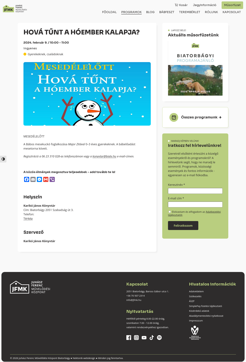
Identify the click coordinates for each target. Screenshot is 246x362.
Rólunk (211, 12)
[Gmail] (46, 180)
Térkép (28, 218)
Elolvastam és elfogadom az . (194, 213)
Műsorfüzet (232, 5)
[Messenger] (39, 180)
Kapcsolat (232, 12)
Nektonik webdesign (84, 358)
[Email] (33, 180)
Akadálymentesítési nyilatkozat (206, 315)
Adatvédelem (196, 291)
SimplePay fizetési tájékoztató (205, 306)
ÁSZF (191, 301)
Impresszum (196, 320)
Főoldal (109, 12)
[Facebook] (26, 180)
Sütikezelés (195, 296)
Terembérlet (189, 12)
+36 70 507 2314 (135, 295)
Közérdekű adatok (199, 310)
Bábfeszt (166, 12)
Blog (150, 12)
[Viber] (52, 180)
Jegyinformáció (204, 5)
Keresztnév (176, 184)
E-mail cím (176, 198)
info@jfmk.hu (133, 300)
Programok (131, 12)
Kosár (183, 5)
